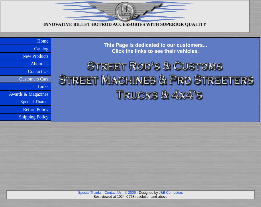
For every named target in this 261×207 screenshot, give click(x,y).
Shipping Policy (33, 116)
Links (43, 86)
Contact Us (38, 71)
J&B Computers (171, 193)
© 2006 (130, 193)
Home (42, 41)
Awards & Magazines (28, 94)
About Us (39, 63)
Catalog (41, 48)
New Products (35, 56)
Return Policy (35, 109)
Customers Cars (33, 78)
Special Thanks (34, 101)
